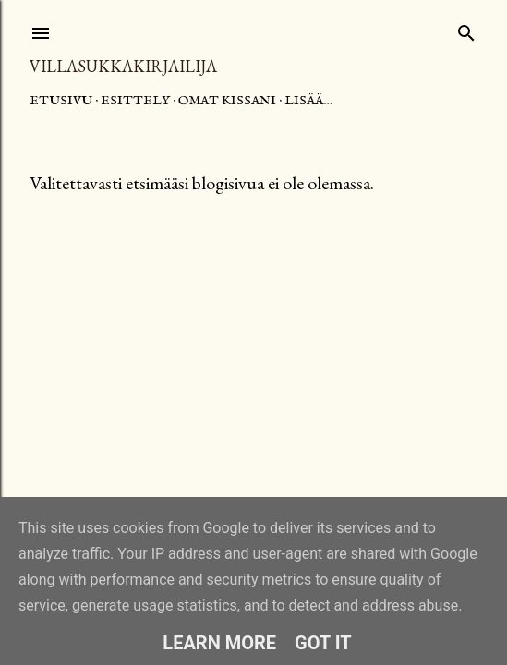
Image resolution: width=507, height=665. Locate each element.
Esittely (135, 100)
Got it (323, 643)
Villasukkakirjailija (123, 66)
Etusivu (61, 100)
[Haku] (466, 29)
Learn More (219, 643)
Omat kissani (227, 100)
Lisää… (308, 100)
